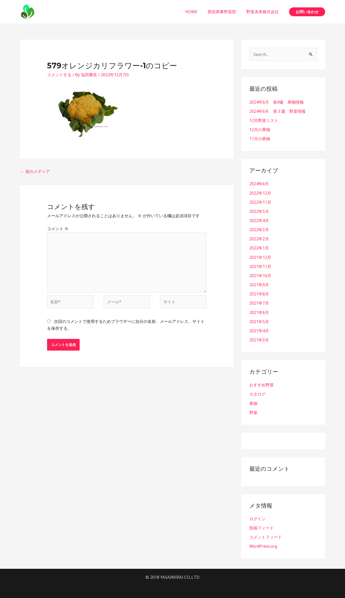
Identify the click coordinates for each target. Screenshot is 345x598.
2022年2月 (259, 238)
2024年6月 (259, 183)
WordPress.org (263, 545)
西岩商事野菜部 (225, 11)
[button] (307, 11)
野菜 (253, 411)
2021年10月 (260, 275)
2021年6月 (259, 311)
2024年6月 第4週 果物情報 (276, 102)
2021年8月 (259, 293)
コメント (57, 228)
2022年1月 (259, 247)
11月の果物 (259, 138)
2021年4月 (259, 330)
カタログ (257, 393)
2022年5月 (259, 211)
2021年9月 (259, 284)
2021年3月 (259, 339)
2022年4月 (259, 220)
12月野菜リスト (263, 120)
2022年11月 (260, 202)
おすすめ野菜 (261, 384)
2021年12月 (260, 257)
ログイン (257, 518)
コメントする (59, 74)
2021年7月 (259, 302)
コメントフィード (265, 536)
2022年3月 (259, 229)
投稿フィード (261, 527)
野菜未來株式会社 (263, 11)
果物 (253, 402)
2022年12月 (260, 193)
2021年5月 (259, 321)
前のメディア (35, 171)
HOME (196, 11)
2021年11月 (260, 266)
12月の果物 (259, 129)
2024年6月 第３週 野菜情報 (277, 111)
